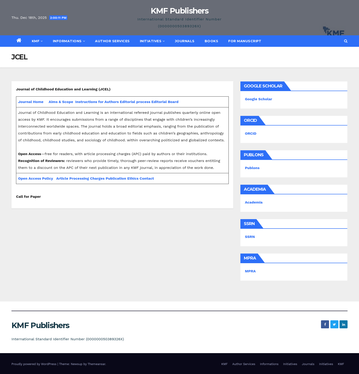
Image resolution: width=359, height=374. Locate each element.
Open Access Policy (35, 178)
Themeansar (96, 364)
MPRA (250, 271)
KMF (37, 41)
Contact (147, 178)
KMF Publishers (179, 11)
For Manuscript (244, 41)
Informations (69, 41)
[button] (346, 41)
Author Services (112, 41)
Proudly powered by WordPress (34, 364)
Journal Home (31, 102)
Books (211, 41)
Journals (185, 41)
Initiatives (152, 41)
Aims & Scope (61, 102)
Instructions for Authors (97, 102)
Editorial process (135, 102)
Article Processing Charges (81, 178)
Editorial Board (164, 102)
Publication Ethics (122, 178)
